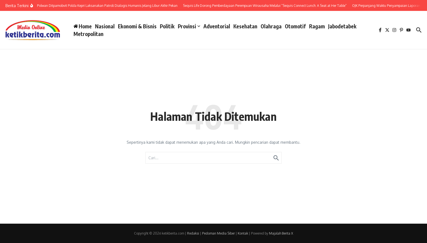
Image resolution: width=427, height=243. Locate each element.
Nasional (105, 26)
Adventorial (216, 26)
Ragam (317, 26)
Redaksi (193, 233)
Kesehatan (245, 26)
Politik (167, 26)
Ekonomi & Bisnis (137, 26)
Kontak (243, 233)
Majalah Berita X (281, 233)
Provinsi (189, 26)
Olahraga (271, 26)
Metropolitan (88, 34)
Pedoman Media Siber (218, 233)
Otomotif (295, 26)
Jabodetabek (342, 26)
